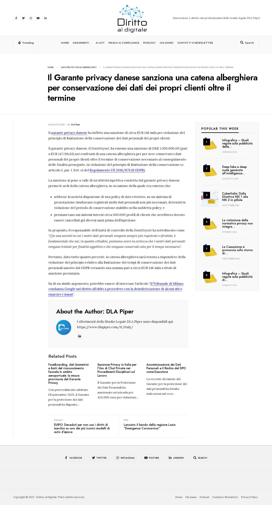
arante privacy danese (70, 133)
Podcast (149, 42)
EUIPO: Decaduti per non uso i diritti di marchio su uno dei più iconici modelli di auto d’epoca (83, 426)
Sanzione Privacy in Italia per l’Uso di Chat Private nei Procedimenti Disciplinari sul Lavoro (117, 370)
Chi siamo (167, 42)
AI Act (100, 42)
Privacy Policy (249, 497)
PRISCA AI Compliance (123, 42)
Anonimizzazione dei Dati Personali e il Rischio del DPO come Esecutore (166, 368)
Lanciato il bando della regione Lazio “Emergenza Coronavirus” (153, 424)
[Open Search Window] (247, 43)
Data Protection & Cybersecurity (79, 67)
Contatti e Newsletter (195, 42)
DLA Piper (75, 124)
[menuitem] (82, 43)
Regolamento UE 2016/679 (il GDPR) (117, 170)
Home (65, 42)
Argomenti (81, 42)
